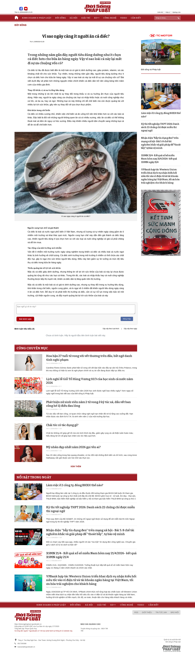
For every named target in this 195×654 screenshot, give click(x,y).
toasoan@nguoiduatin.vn (26, 647)
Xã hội (73, 18)
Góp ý (167, 12)
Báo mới (175, 612)
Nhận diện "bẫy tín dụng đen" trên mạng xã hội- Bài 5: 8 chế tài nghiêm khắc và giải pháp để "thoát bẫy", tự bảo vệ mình (90, 532)
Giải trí (85, 18)
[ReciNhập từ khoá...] (167, 18)
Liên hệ (160, 12)
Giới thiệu (147, 612)
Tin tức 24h (161, 612)
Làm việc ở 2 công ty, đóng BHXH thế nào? (74, 485)
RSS (136, 612)
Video (123, 18)
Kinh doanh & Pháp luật (36, 18)
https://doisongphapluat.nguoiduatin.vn (28, 624)
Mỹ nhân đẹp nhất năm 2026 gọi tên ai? (73, 447)
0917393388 (22, 643)
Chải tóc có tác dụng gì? (62, 425)
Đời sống (60, 18)
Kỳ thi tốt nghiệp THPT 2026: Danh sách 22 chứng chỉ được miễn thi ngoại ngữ (160, 127)
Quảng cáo (176, 12)
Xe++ (97, 18)
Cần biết (136, 18)
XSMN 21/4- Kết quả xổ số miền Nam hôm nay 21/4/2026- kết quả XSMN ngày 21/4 (159, 158)
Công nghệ (109, 18)
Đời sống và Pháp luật (151, 69)
